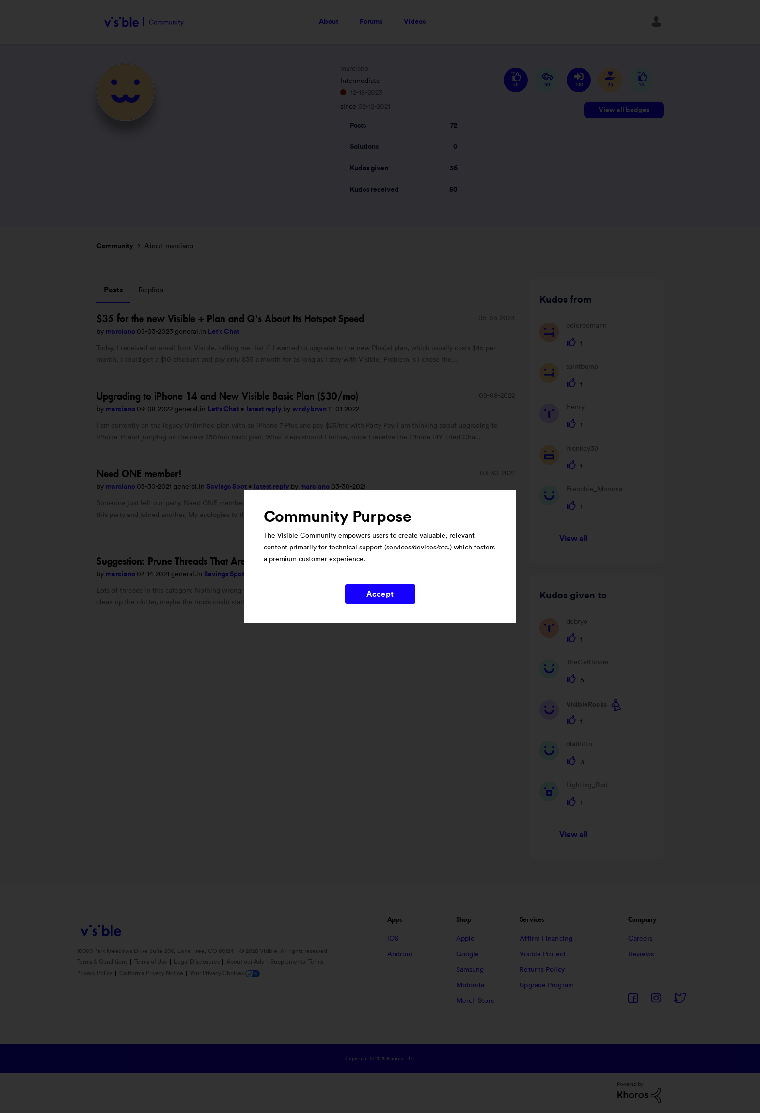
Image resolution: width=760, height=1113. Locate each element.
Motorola (470, 985)
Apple (465, 939)
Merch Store (475, 1001)
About (328, 21)
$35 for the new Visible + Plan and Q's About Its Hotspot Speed (230, 318)
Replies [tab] (150, 290)
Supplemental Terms (296, 962)
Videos (415, 21)
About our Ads (245, 962)
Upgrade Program (547, 985)
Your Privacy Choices (225, 973)
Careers (640, 939)
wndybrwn (310, 409)
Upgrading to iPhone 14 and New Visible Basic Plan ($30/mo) (227, 396)
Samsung (470, 970)
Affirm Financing (546, 939)
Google (467, 954)
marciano (121, 331)
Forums (371, 21)
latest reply (264, 409)
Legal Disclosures (197, 962)
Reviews (641, 954)
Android (399, 954)
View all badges (624, 110)
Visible (144, 22)
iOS (392, 939)
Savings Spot (227, 487)
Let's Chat (223, 331)
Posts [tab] (113, 290)
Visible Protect (543, 954)
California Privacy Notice (152, 973)
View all (573, 539)
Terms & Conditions (103, 962)
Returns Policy (542, 970)
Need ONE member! (139, 474)
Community (114, 246)
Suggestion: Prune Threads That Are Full (179, 561)
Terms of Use (151, 962)
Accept (380, 594)
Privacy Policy (95, 973)
